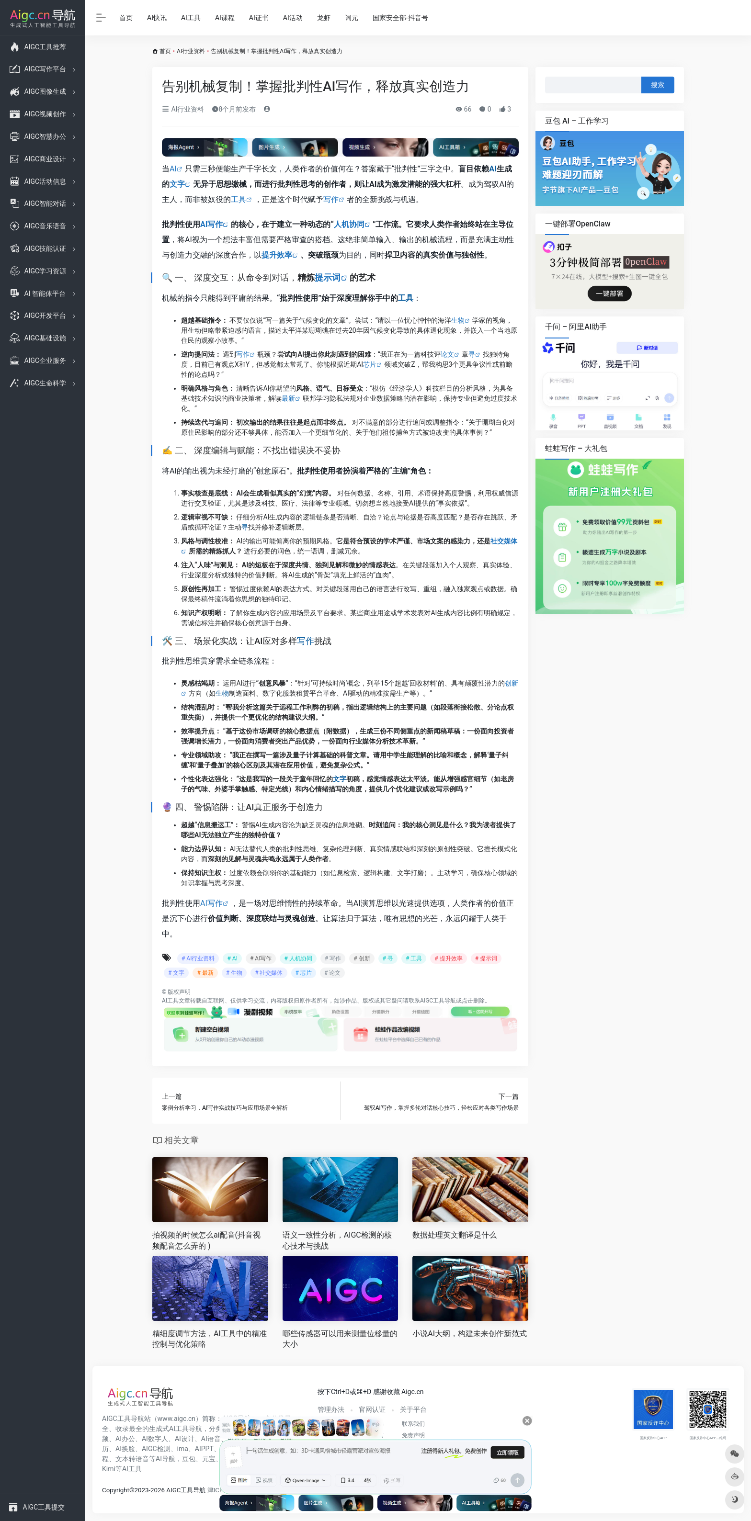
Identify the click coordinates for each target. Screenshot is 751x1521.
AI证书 (259, 18)
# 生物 (234, 972)
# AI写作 (261, 958)
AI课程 (225, 18)
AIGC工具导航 (438, 1000)
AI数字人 (155, 1438)
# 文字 (176, 972)
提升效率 (277, 254)
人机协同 (349, 224)
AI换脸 (125, 1449)
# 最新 (205, 972)
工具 (238, 199)
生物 (458, 320)
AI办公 (125, 1438)
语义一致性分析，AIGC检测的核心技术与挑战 (337, 1240)
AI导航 (165, 1459)
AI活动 (293, 18)
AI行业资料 (191, 51)
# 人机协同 (298, 958)
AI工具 (191, 18)
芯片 (369, 364)
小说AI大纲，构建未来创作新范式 (469, 1333)
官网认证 (372, 1409)
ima (182, 1449)
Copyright (115, 1490)
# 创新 (361, 958)
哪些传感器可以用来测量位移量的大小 (340, 1339)
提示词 (328, 277)
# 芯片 (304, 972)
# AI (232, 958)
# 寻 (388, 958)
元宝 (209, 1459)
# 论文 (332, 972)
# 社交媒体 (269, 972)
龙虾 (323, 18)
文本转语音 (132, 1459)
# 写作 (333, 958)
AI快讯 (157, 18)
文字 (177, 184)
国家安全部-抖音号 (400, 18)
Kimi (108, 1469)
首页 (126, 18)
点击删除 (473, 1000)
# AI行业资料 (198, 958)
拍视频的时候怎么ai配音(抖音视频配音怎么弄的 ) (206, 1240)
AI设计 (184, 1438)
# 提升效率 (448, 958)
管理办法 (331, 1409)
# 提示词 (486, 958)
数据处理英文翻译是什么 (454, 1234)
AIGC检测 (156, 1449)
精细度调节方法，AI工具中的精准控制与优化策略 (209, 1339)
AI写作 (211, 224)
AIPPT (204, 1449)
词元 (351, 18)
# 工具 (414, 958)
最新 (288, 398)
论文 (447, 354)
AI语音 (211, 1438)
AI (173, 168)
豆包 (188, 1459)
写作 (331, 199)
